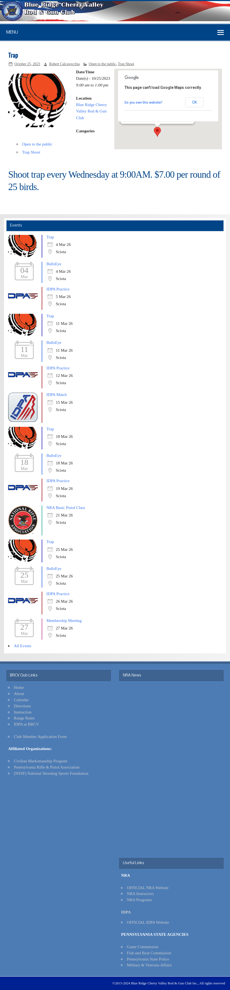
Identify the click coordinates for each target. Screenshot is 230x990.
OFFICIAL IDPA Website (148, 922)
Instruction (23, 712)
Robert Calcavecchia (64, 64)
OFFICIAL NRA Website (147, 887)
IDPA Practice (57, 289)
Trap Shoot (126, 64)
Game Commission (142, 946)
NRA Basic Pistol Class (65, 507)
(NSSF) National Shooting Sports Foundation (51, 773)
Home (19, 687)
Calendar (21, 699)
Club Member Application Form (40, 736)
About (19, 693)
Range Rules (24, 718)
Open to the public (102, 64)
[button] (157, 132)
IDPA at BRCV (26, 724)
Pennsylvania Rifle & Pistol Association (47, 767)
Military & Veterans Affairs (149, 965)
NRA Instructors (140, 893)
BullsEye (53, 263)
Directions (22, 706)
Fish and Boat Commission (149, 953)
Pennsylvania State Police (148, 959)
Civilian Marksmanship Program (41, 761)
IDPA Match (56, 394)
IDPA (126, 912)
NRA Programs (139, 899)
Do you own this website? (143, 102)
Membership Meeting (64, 620)
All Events (22, 645)
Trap (50, 237)
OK (194, 102)
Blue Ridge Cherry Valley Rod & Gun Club (91, 111)
